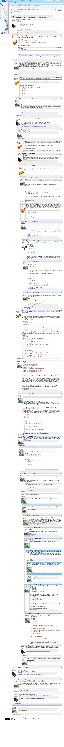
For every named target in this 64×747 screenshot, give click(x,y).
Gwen (21, 31)
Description (34, 695)
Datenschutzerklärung (37, 745)
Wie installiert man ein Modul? (25, 0)
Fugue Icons (27, 745)
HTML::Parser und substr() (34, 5)
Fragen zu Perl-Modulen (24, 5)
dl (22, 40)
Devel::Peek (58, 338)
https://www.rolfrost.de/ (22, 73)
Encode (54, 171)
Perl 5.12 (33, 154)
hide (14, 14)
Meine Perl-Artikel (19, 33)
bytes (27, 54)
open (16, 14)
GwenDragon (25, 145)
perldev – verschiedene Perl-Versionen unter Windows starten (32, 33)
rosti (21, 79)
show (22, 14)
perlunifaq (31, 59)
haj (24, 158)
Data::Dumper (26, 82)
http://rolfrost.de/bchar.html (40, 630)
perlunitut (25, 59)
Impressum (35, 744)
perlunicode (39, 59)
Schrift (61, 1)
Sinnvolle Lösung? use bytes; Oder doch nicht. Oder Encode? (24, 17)
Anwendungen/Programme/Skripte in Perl (13, 5)
